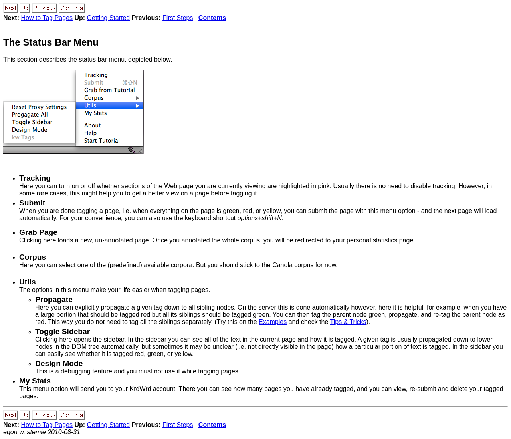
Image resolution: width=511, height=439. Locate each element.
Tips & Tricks (348, 321)
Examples (273, 321)
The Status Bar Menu (51, 42)
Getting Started (108, 17)
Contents (212, 17)
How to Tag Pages (47, 17)
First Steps (177, 17)
